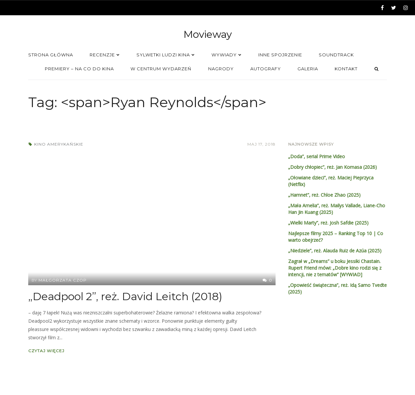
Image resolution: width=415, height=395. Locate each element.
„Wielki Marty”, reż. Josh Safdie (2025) (328, 223)
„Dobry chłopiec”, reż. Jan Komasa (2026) (332, 167)
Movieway (208, 34)
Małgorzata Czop (63, 280)
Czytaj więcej (46, 350)
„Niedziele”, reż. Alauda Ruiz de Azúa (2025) (334, 250)
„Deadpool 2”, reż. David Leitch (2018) (125, 296)
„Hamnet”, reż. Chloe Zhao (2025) (324, 195)
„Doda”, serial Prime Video (316, 156)
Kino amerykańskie (58, 144)
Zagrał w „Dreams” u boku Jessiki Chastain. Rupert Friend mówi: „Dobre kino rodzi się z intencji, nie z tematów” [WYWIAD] (334, 268)
